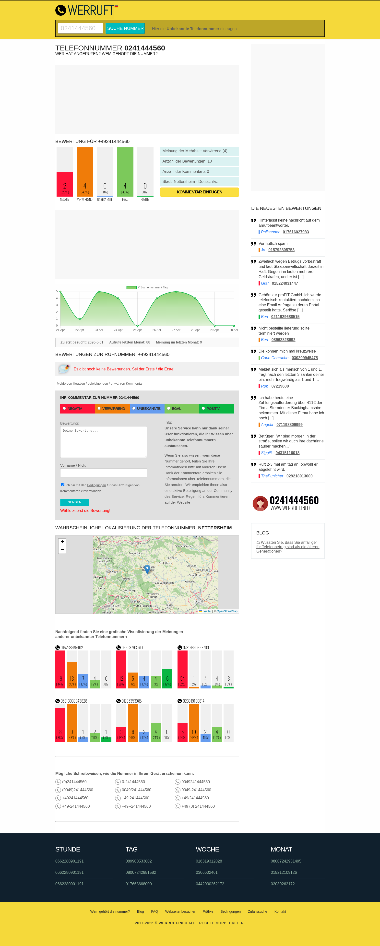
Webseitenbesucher (180, 911)
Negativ (72, 408)
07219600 (280, 386)
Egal (174, 408)
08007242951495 (286, 861)
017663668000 (139, 884)
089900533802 (139, 861)
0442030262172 (210, 884)
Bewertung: (103, 439)
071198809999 (289, 425)
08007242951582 (141, 872)
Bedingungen (96, 485)
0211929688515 (285, 317)
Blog (140, 911)
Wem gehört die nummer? (110, 911)
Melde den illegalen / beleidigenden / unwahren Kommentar (100, 383)
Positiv (210, 408)
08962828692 (284, 340)
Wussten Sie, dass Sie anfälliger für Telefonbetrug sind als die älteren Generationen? (288, 546)
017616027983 (296, 232)
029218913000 (299, 476)
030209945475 (305, 358)
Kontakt (280, 911)
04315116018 (288, 453)
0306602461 (207, 872)
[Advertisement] (147, 99)
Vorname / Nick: (103, 470)
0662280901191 (69, 861)
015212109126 (284, 872)
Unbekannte (146, 408)
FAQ (154, 911)
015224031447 (285, 283)
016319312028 (209, 861)
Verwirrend (111, 408)
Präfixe (208, 911)
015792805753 (281, 250)
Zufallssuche (257, 911)
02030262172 (283, 884)
